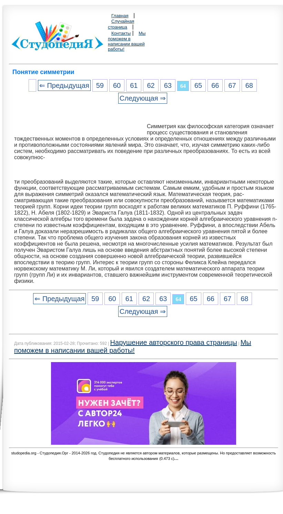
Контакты (121, 33)
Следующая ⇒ (143, 98)
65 (198, 85)
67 (232, 85)
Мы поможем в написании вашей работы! (126, 41)
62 (150, 85)
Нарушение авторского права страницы (173, 342)
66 (215, 85)
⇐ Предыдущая (64, 85)
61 (134, 85)
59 (100, 85)
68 (249, 85)
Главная (119, 15)
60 (117, 85)
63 (168, 85)
